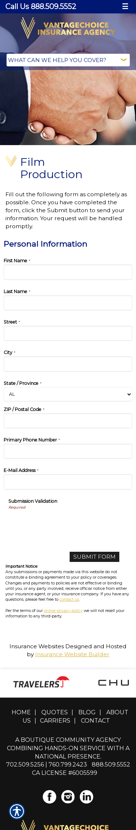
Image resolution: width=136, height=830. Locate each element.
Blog (87, 712)
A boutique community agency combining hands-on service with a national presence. (68, 748)
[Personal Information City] (68, 363)
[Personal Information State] (68, 394)
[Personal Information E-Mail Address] (68, 481)
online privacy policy (63, 610)
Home (21, 712)
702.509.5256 (25, 764)
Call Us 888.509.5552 (40, 6)
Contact (95, 720)
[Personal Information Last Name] (68, 303)
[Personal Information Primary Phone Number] (68, 451)
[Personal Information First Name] (68, 272)
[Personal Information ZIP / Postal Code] (68, 420)
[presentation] (63, 524)
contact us (69, 599)
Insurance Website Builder (72, 654)
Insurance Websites (36, 646)
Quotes (54, 712)
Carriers (55, 720)
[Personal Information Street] (68, 333)
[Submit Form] (94, 557)
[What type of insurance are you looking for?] (68, 60)
